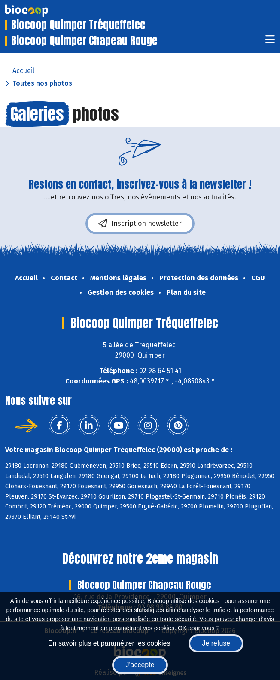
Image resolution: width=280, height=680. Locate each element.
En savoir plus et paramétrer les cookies (109, 643)
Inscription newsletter (140, 223)
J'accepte (139, 664)
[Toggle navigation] (270, 42)
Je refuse (216, 643)
